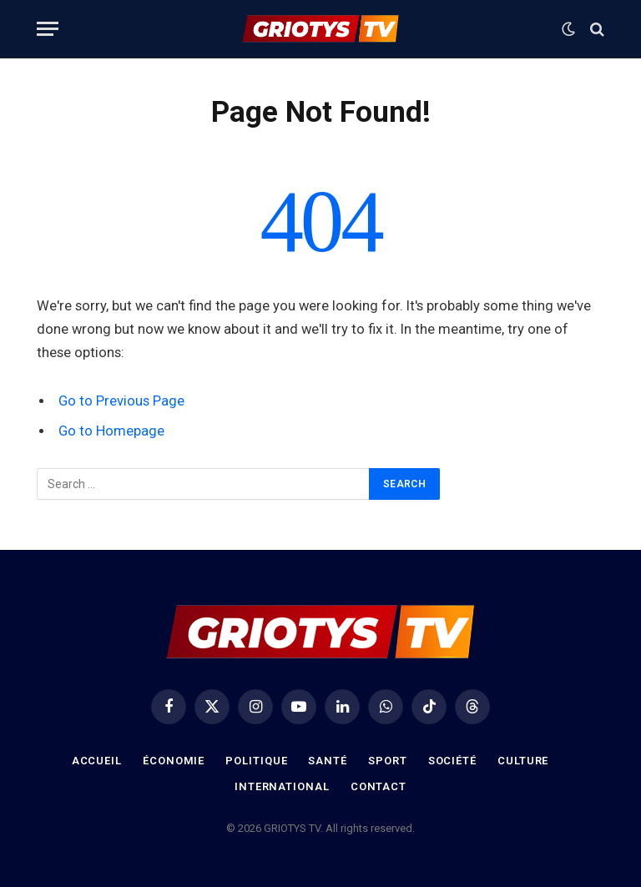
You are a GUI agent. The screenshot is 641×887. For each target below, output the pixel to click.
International (282, 786)
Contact (378, 786)
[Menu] (47, 29)
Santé (327, 760)
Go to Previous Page (121, 401)
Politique (256, 760)
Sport (387, 760)
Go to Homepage (111, 431)
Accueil (97, 760)
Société (452, 760)
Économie (173, 760)
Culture (522, 760)
